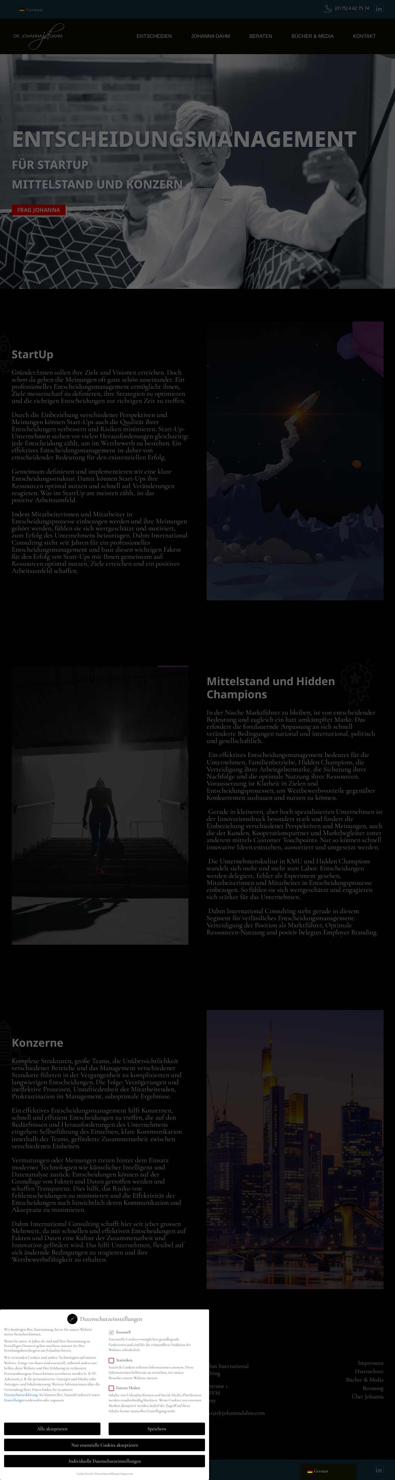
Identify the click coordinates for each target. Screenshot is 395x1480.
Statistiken (122, 1357)
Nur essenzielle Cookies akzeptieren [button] (104, 1442)
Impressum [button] (127, 1471)
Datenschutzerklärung (21, 1392)
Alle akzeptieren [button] (52, 1426)
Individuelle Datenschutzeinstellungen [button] (105, 1458)
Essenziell (121, 1329)
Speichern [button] (157, 1426)
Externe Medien (126, 1385)
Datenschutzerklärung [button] (107, 1471)
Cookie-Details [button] (84, 1471)
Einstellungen (14, 1397)
